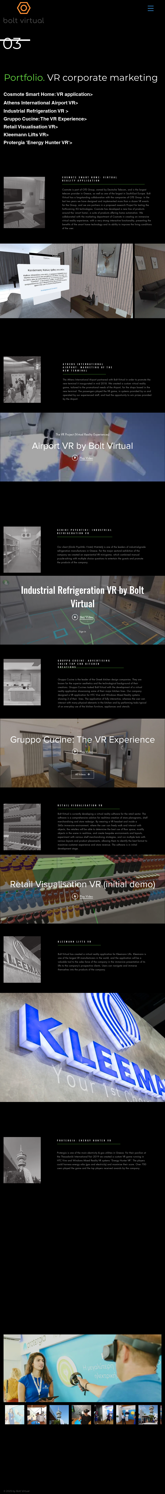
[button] (151, 8)
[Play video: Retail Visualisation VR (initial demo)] (82, 896)
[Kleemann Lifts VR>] (46, 134)
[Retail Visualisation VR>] (46, 126)
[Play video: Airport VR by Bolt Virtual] (82, 458)
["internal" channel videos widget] (82, 447)
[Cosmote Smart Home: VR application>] (49, 94)
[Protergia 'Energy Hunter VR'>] (38, 142)
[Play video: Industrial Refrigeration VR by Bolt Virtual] (82, 617)
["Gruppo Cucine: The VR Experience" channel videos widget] (82, 753)
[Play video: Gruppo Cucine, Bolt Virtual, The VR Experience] (82, 751)
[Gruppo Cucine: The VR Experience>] (46, 119)
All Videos (82, 774)
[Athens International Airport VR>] (42, 102)
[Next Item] (156, 1368)
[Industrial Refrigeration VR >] (37, 111)
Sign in (82, 631)
